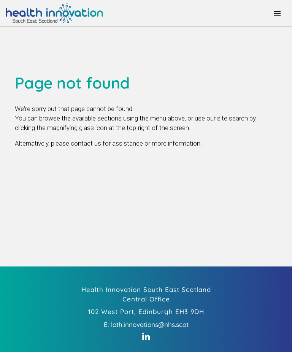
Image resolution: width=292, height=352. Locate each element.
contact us (86, 143)
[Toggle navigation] (277, 13)
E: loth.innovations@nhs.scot (146, 324)
